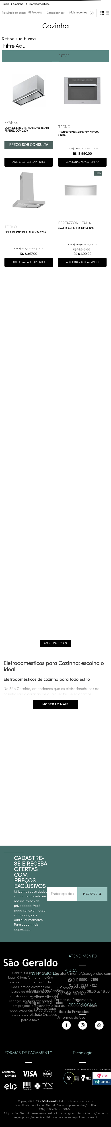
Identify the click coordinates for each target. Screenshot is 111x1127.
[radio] (102, 13)
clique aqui (22, 929)
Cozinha (18, 4)
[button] (55, 45)
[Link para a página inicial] (6, 4)
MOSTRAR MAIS (55, 704)
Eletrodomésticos (39, 4)
